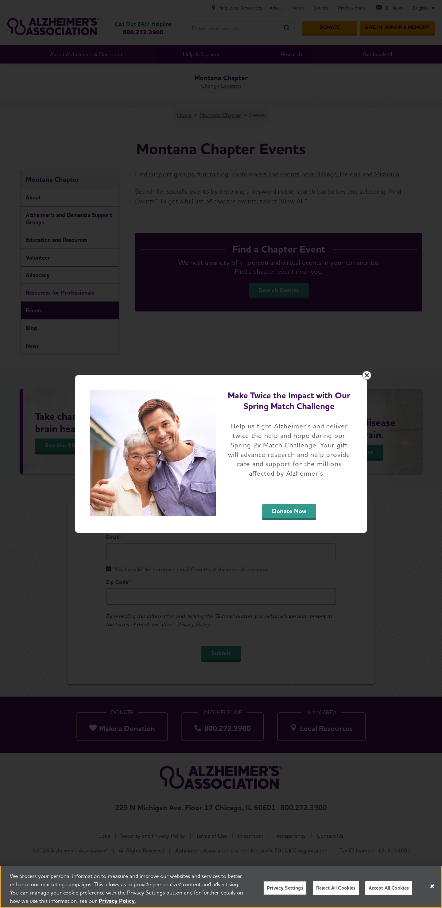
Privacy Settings (285, 888)
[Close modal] (366, 375)
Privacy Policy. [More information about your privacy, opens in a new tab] (117, 901)
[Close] (432, 887)
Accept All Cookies (389, 888)
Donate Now (289, 511)
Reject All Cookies (336, 888)
